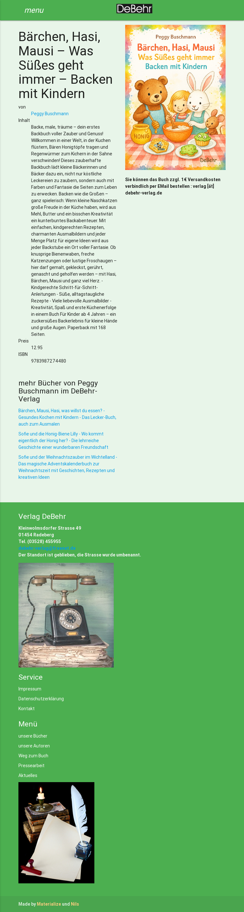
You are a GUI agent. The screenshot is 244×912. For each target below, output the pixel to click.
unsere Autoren (34, 746)
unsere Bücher (32, 736)
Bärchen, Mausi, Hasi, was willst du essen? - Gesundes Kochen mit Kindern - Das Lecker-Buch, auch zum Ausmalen (67, 417)
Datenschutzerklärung (41, 699)
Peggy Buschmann (50, 114)
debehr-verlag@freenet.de (47, 548)
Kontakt (26, 708)
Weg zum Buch (33, 756)
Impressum (29, 689)
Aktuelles (27, 775)
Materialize (49, 904)
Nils (75, 904)
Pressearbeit (31, 765)
